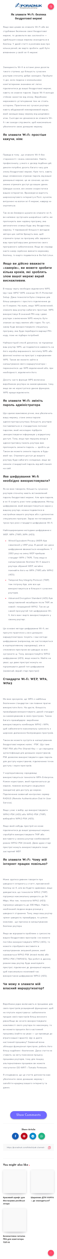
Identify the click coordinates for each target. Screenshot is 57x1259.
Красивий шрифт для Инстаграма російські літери (14, 1201)
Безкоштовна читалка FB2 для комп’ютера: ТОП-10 (14, 1239)
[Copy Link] (28, 1147)
